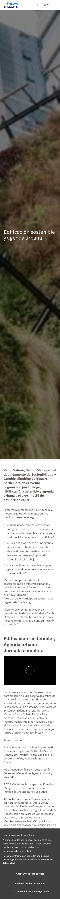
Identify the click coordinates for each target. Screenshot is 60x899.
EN (44, 4)
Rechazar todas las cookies (30, 883)
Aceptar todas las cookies (30, 873)
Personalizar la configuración (31, 891)
